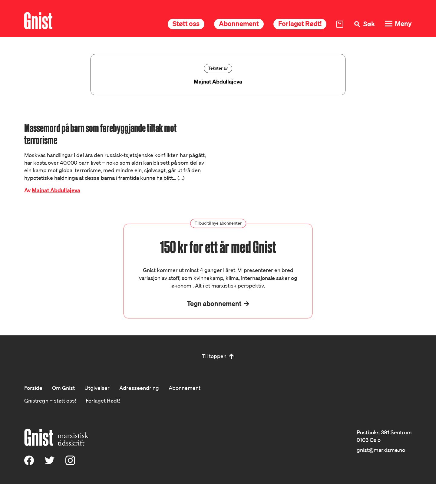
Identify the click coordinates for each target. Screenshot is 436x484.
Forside (33, 387)
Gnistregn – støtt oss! (50, 400)
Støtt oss (186, 23)
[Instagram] (70, 463)
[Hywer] (38, 20)
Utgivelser (97, 387)
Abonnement (239, 23)
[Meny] (398, 24)
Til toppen (214, 356)
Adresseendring (139, 387)
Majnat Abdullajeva (56, 190)
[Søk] (364, 24)
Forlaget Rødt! (300, 23)
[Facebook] (29, 463)
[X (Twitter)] (49, 463)
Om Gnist (63, 387)
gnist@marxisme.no (381, 449)
